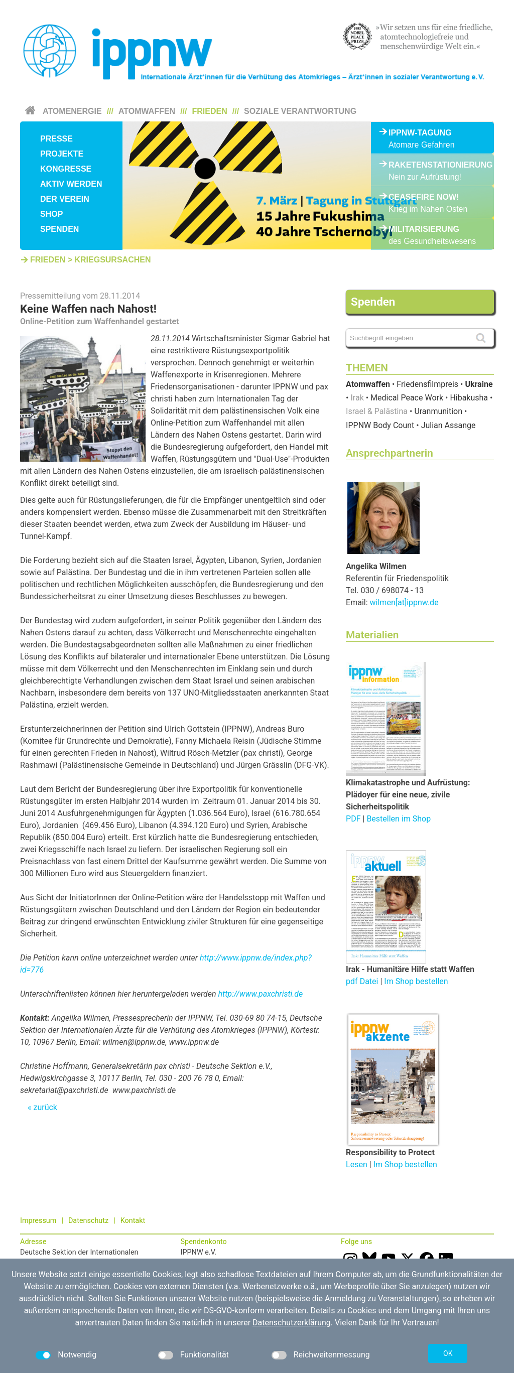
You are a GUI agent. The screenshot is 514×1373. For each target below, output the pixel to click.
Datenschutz (88, 1220)
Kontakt (133, 1220)
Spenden (59, 229)
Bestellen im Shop (398, 818)
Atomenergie (72, 111)
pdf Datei (362, 981)
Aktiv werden (71, 184)
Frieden (209, 111)
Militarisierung (424, 229)
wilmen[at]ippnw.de (404, 602)
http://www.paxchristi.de (260, 994)
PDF (353, 818)
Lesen (356, 1164)
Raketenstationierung (432, 165)
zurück (45, 1107)
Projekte (61, 154)
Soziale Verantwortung (300, 111)
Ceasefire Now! (424, 197)
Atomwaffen (146, 111)
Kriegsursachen (112, 259)
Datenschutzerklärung (291, 1322)
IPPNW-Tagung (420, 132)
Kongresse (65, 169)
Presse (56, 138)
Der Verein (64, 199)
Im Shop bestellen (416, 981)
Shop (51, 214)
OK (447, 1353)
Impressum (38, 1220)
